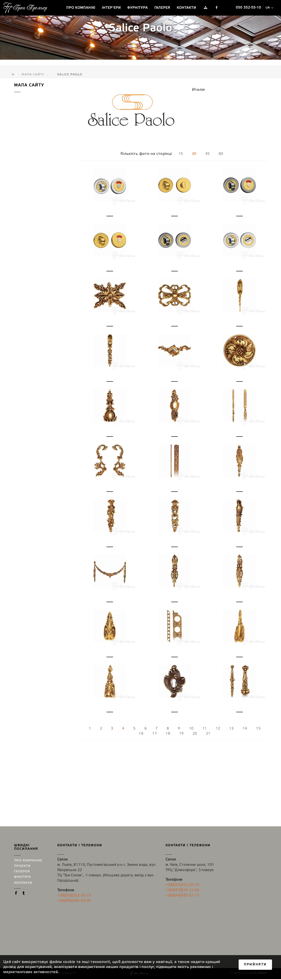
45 (207, 154)
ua (269, 8)
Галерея (162, 7)
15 (180, 154)
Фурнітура (137, 7)
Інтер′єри (111, 7)
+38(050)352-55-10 (74, 895)
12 (218, 728)
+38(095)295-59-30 (74, 900)
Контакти (186, 7)
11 (204, 728)
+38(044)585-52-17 (182, 895)
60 (221, 154)
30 (194, 154)
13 (231, 728)
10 (191, 728)
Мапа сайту (33, 72)
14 (245, 728)
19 (181, 733)
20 (195, 733)
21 (208, 733)
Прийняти (255, 964)
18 (168, 733)
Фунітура (22, 877)
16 (141, 733)
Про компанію (80, 7)
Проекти (22, 866)
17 (154, 733)
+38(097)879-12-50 (182, 890)
